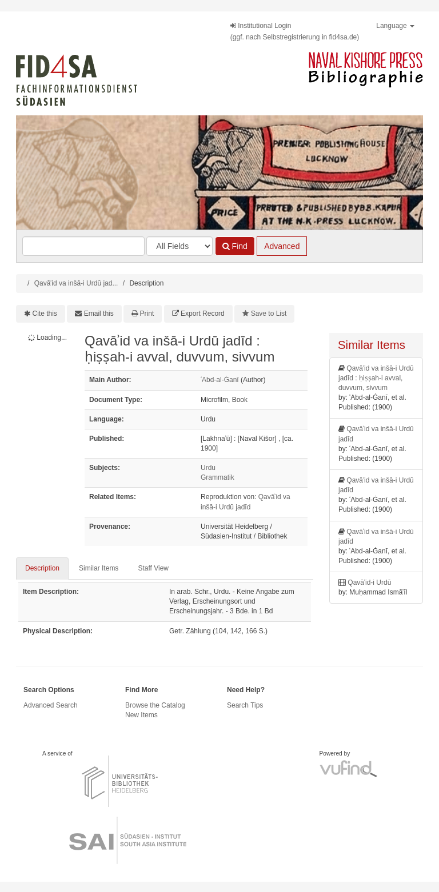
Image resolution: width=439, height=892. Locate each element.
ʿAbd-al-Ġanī (220, 380)
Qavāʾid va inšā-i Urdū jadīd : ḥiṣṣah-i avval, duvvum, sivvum (376, 378)
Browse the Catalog (155, 705)
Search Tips (245, 705)
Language (395, 26)
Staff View (153, 568)
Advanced (282, 246)
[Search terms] (83, 246)
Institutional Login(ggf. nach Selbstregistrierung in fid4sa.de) (294, 31)
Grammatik (217, 477)
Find (235, 246)
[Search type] (179, 246)
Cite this (45, 314)
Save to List (269, 314)
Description (42, 568)
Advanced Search (50, 705)
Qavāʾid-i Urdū (369, 582)
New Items (141, 715)
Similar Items (98, 568)
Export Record (203, 314)
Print (147, 314)
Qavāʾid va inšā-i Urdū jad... (76, 283)
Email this (99, 314)
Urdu (208, 468)
